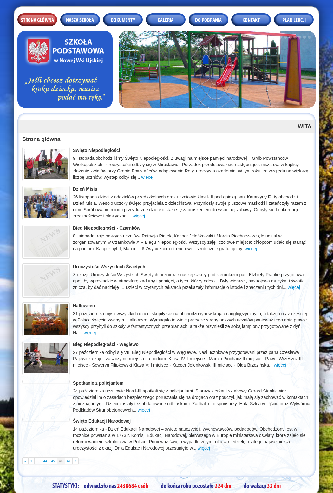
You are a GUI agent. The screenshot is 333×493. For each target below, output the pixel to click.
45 (53, 461)
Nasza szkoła (80, 19)
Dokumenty (123, 19)
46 (61, 461)
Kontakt (251, 19)
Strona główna (37, 19)
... (37, 461)
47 (69, 461)
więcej (147, 177)
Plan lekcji (294, 19)
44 (45, 461)
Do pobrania (208, 19)
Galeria (165, 19)
